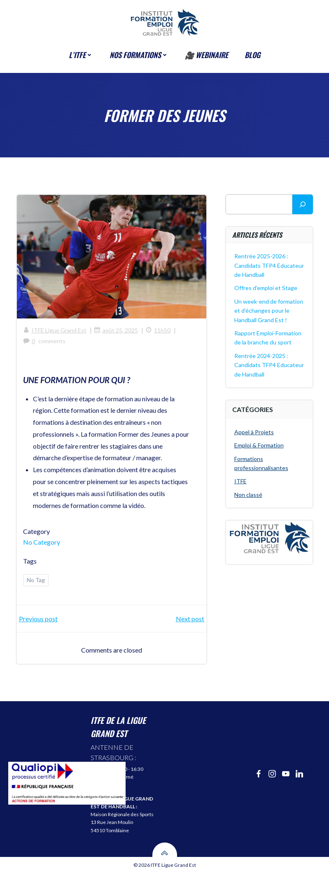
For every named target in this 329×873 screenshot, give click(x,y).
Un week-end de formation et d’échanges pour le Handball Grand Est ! (268, 310)
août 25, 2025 (116, 330)
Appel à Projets (254, 431)
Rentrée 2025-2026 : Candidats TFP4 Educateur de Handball (269, 265)
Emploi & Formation (259, 445)
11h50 (157, 330)
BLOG (252, 54)
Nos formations (139, 54)
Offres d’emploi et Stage (265, 287)
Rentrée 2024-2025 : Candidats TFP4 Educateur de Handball (269, 365)
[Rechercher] (302, 204)
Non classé (248, 494)
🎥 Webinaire (206, 54)
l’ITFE (81, 54)
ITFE (240, 480)
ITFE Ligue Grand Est (54, 330)
